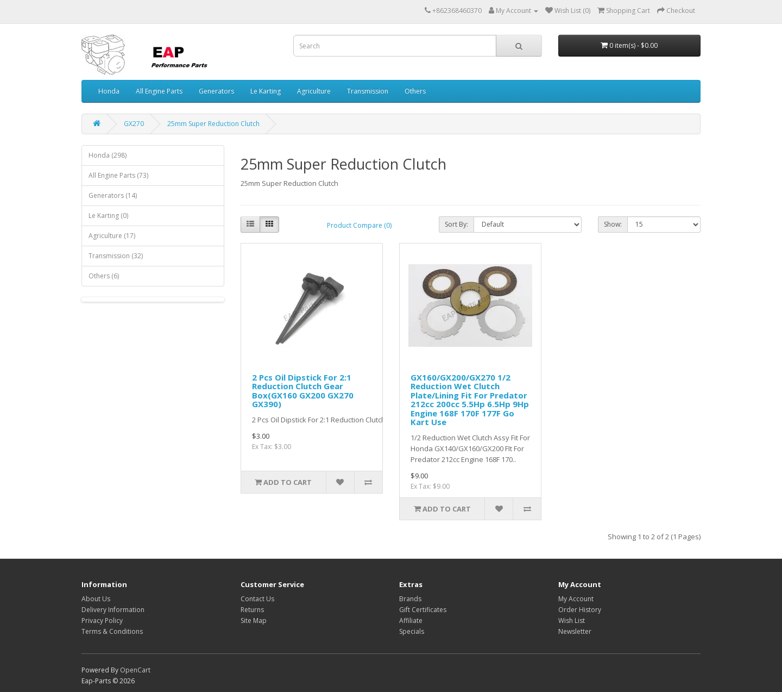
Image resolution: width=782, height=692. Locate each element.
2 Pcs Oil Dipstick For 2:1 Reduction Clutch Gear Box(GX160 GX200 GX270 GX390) (303, 391)
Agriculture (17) (112, 235)
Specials (411, 631)
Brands (410, 598)
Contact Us (257, 598)
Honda (108, 91)
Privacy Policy (102, 620)
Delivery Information (112, 609)
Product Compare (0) (359, 225)
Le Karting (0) (108, 215)
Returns (252, 609)
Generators (216, 91)
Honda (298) (108, 155)
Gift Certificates (422, 609)
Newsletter (574, 631)
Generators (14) (113, 195)
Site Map (254, 620)
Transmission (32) (116, 255)
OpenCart (135, 670)
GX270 (134, 123)
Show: (613, 224)
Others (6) (104, 275)
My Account (576, 598)
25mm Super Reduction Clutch (213, 123)
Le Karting (265, 91)
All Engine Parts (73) (118, 175)
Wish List (571, 620)
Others (415, 91)
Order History (579, 609)
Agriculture (314, 91)
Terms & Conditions (112, 631)
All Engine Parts (159, 91)
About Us (95, 598)
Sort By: (456, 224)
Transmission (367, 91)
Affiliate (410, 620)
